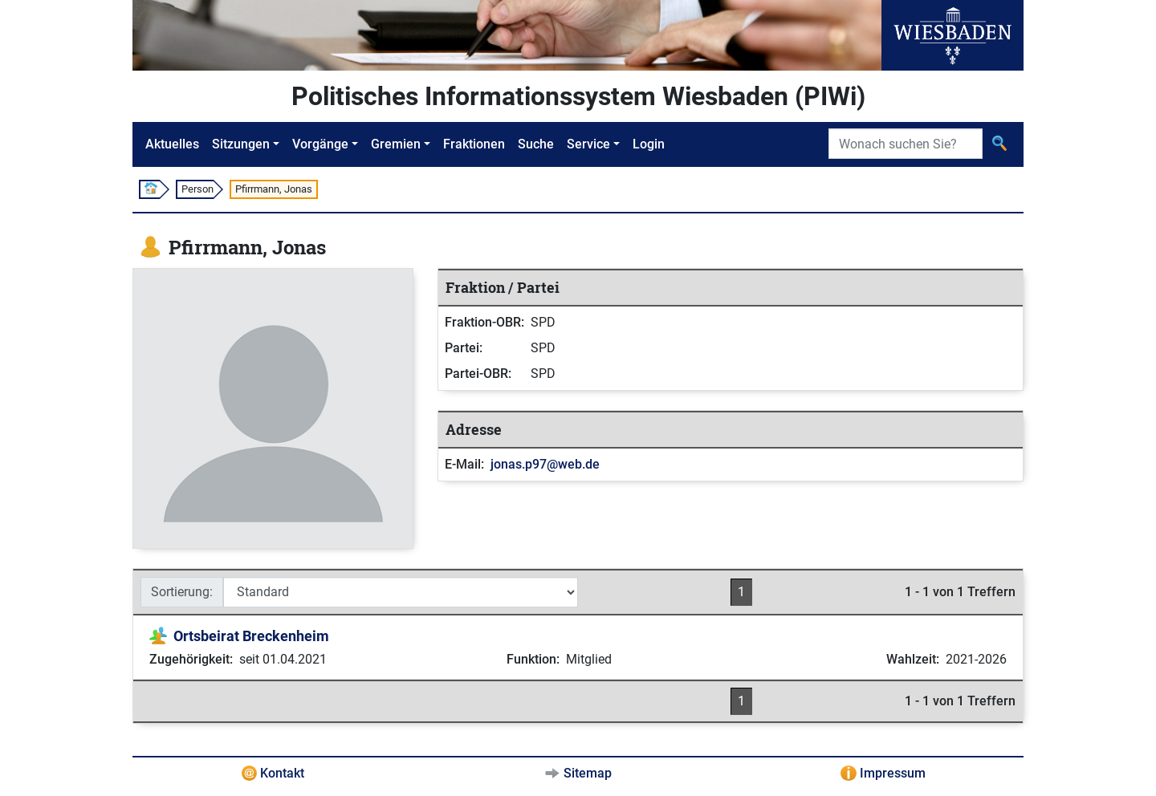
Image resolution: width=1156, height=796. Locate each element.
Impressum (893, 773)
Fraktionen (474, 144)
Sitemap (588, 773)
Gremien (396, 144)
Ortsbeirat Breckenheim (251, 635)
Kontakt (282, 773)
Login (649, 144)
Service (588, 144)
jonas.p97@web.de (545, 464)
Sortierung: (182, 591)
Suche (536, 144)
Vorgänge (320, 144)
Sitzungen (241, 144)
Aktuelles (172, 144)
